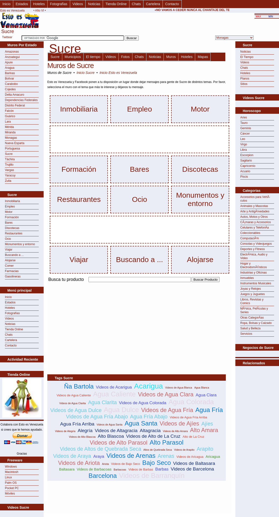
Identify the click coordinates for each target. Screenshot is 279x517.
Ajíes (207, 424)
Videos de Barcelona (192, 468)
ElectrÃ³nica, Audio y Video (253, 256)
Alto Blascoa (111, 436)
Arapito (205, 449)
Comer (9, 265)
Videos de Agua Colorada (142, 403)
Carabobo (11, 84)
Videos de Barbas (140, 469)
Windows (11, 466)
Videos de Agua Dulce (76, 410)
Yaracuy (10, 175)
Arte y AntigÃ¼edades (254, 211)
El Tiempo (246, 57)
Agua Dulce (121, 410)
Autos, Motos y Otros (254, 216)
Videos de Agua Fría (167, 410)
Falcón (9, 111)
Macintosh (11, 472)
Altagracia (150, 430)
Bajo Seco (156, 462)
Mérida (9, 127)
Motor (9, 212)
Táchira (10, 159)
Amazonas (12, 51)
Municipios (73, 57)
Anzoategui (12, 57)
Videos (78, 4)
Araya (98, 456)
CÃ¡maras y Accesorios (255, 222)
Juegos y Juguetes (252, 294)
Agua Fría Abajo (148, 417)
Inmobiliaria (12, 201)
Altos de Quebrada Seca (157, 449)
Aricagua (213, 456)
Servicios (246, 333)
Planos (244, 78)
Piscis (244, 176)
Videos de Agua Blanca (178, 387)
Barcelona (103, 475)
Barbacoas (120, 469)
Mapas (203, 57)
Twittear (7, 37)
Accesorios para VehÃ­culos (255, 198)
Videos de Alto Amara (175, 431)
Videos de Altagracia (116, 430)
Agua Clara (206, 395)
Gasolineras (13, 276)
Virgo (243, 144)
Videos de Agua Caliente (74, 395)
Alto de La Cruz (193, 436)
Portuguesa (12, 148)
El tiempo (93, 57)
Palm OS (11, 482)
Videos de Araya (72, 456)
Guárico (10, 116)
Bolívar (9, 78)
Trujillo (9, 164)
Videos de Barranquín (152, 475)
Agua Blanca (201, 387)
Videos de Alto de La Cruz (153, 436)
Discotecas (12, 228)
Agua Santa (141, 423)
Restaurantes (13, 233)
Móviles (10, 493)
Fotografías (58, 4)
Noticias (94, 4)
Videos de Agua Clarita (72, 403)
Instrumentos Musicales (255, 283)
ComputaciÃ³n (249, 238)
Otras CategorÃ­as (252, 317)
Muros (171, 57)
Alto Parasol (166, 442)
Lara (8, 121)
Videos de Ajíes (179, 423)
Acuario (245, 171)
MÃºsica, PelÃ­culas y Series (254, 310)
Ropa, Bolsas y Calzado (256, 323)
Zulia (8, 181)
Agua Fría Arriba (77, 423)
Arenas (166, 456)
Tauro (244, 123)
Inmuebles (247, 278)
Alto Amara (204, 430)
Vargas (9, 170)
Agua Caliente (114, 394)
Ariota (105, 463)
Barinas (10, 73)
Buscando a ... (14, 255)
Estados (22, 4)
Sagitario (246, 160)
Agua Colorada (191, 402)
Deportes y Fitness (252, 249)
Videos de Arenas (130, 455)
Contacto (172, 4)
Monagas (11, 137)
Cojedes (10, 89)
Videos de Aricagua (190, 457)
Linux (8, 477)
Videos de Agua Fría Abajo (97, 417)
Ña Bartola (79, 386)
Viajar (8, 249)
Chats (136, 4)
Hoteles (39, 4)
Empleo (10, 206)
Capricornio (247, 166)
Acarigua (148, 386)
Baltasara (67, 469)
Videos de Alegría (65, 431)
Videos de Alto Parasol (119, 442)
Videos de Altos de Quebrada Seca (100, 449)
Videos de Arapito (184, 449)
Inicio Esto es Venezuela (118, 73)
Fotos (125, 57)
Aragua (9, 67)
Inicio (6, 4)
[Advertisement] (104, 317)
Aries (243, 117)
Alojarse (10, 260)
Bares (9, 222)
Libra (243, 149)
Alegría (85, 430)
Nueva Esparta (14, 143)
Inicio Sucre (85, 73)
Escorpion (246, 155)
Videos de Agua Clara (165, 394)
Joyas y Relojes (250, 288)
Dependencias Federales (21, 100)
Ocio (8, 239)
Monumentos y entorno (20, 244)
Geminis (245, 128)
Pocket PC (12, 488)
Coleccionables (250, 233)
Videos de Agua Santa (109, 424)
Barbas (161, 469)
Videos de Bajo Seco (125, 464)
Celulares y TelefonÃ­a (254, 227)
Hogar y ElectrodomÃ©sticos (253, 265)
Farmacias (12, 271)
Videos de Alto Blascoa (82, 436)
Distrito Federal (15, 105)
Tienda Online (116, 4)
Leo (242, 139)
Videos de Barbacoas (94, 469)
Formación (12, 217)
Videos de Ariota (79, 463)
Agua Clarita (102, 402)
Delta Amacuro (14, 94)
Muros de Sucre (70, 65)
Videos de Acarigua (114, 387)
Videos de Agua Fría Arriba (188, 417)
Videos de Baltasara (194, 463)
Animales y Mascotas (254, 206)
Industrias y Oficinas (253, 272)
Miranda (10, 132)
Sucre (9, 154)
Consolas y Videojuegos (256, 243)
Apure (9, 62)
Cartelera (153, 4)
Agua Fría (209, 409)
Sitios (243, 84)
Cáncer (245, 133)
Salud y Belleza (250, 328)
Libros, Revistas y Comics (252, 301)
